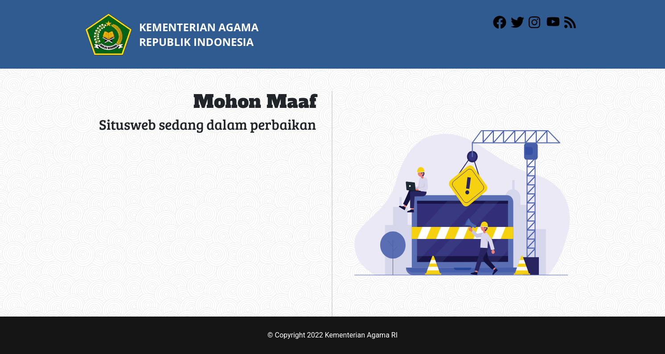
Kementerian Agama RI (361, 335)
